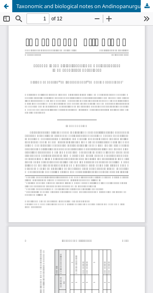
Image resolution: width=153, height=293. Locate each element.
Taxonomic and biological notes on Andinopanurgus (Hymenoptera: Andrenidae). (84, 6)
